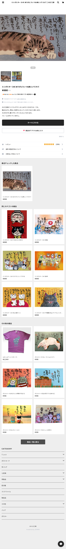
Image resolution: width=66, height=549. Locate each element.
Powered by (33, 529)
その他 (4, 504)
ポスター (4, 516)
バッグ (4, 510)
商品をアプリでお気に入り (33, 130)
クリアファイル (6, 492)
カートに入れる (33, 123)
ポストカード (6, 461)
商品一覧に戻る (33, 442)
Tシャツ (4, 455)
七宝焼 (4, 473)
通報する (61, 136)
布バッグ (4, 467)
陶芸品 (4, 498)
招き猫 (4, 485)
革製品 (4, 479)
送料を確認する (21, 99)
